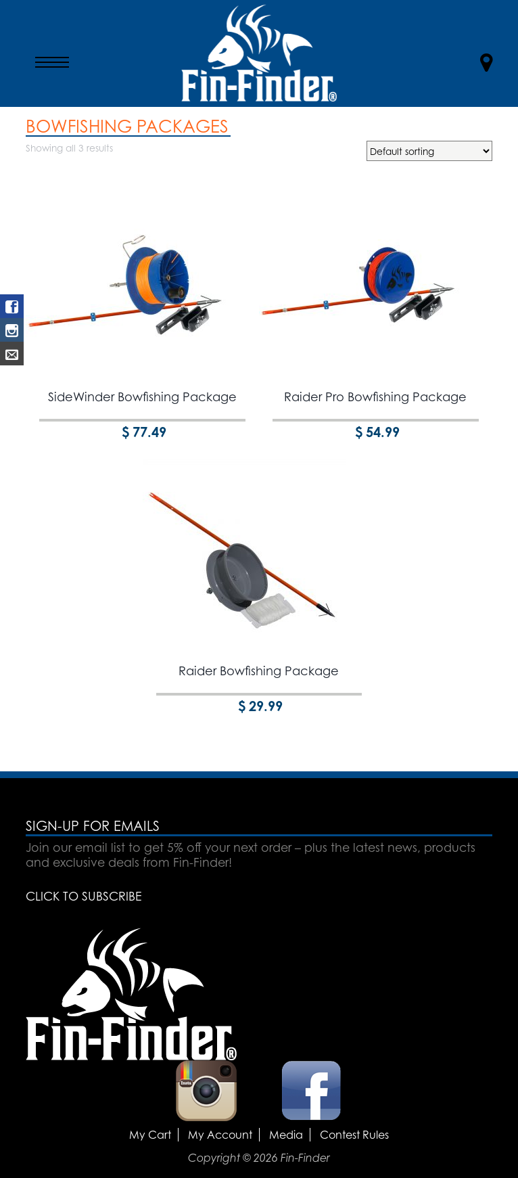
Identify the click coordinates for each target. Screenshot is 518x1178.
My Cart (150, 1134)
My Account (220, 1134)
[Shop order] (429, 151)
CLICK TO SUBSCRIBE (83, 895)
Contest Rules (354, 1134)
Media (286, 1134)
